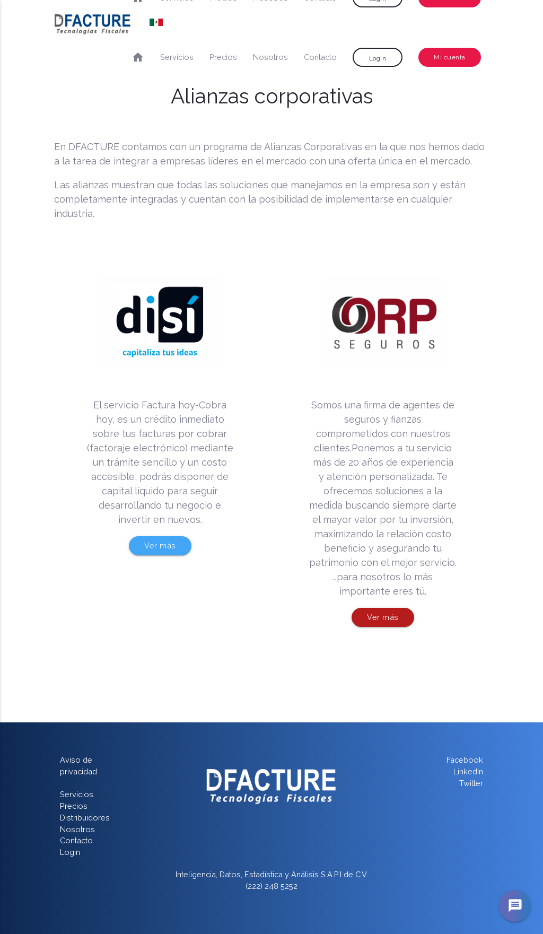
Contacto (320, 57)
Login (378, 58)
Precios (223, 57)
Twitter (471, 783)
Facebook (464, 759)
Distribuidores (85, 817)
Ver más (160, 545)
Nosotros (270, 57)
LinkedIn (468, 771)
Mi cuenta (450, 57)
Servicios (177, 57)
